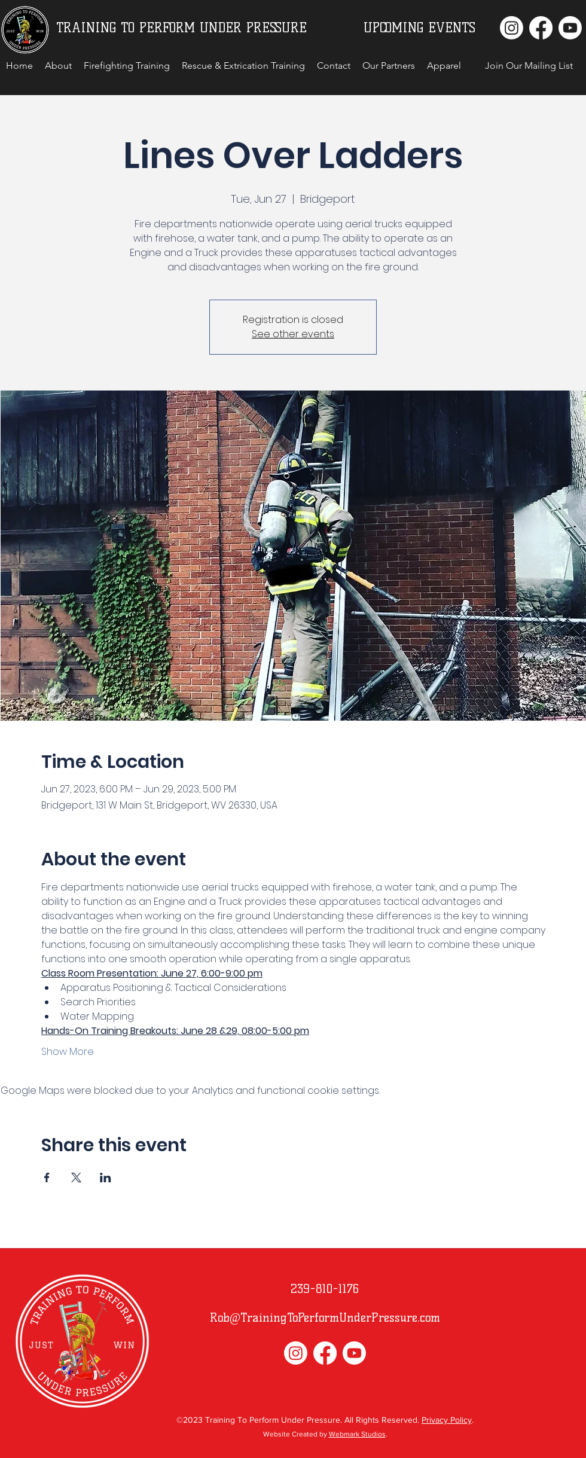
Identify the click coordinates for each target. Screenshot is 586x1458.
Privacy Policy (447, 1420)
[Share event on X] (76, 1177)
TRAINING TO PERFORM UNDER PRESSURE (181, 28)
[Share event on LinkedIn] (105, 1177)
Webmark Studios (357, 1434)
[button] (529, 66)
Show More (67, 1052)
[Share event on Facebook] (47, 1177)
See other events (293, 334)
